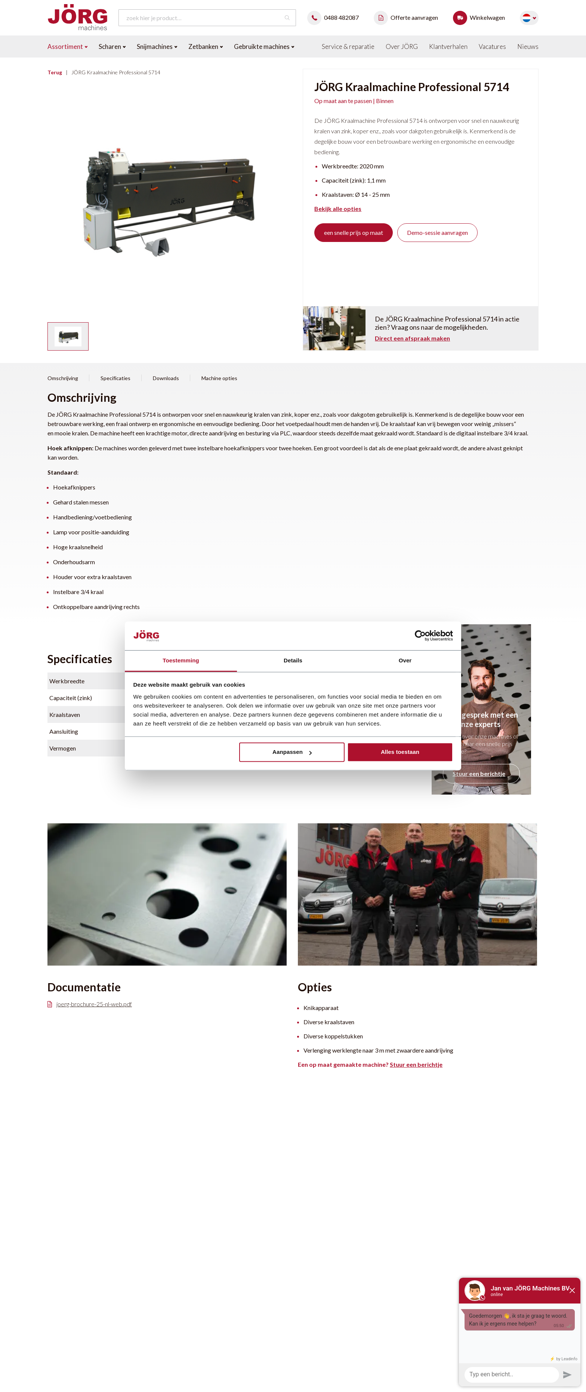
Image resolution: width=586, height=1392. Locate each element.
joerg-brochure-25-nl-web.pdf (89, 1004)
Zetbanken (205, 46)
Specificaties (115, 378)
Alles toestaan (400, 752)
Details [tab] (293, 660)
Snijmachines (157, 46)
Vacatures (492, 46)
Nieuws (528, 46)
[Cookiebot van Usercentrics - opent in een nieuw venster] (420, 635)
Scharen (112, 46)
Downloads (166, 378)
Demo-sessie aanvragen (437, 232)
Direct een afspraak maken (412, 338)
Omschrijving (62, 378)
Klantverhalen (448, 46)
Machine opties (219, 378)
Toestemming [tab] (181, 660)
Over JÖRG (402, 46)
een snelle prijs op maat (353, 232)
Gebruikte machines (264, 46)
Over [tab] (405, 660)
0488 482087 (335, 17)
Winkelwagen (481, 17)
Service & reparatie (348, 46)
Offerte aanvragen (407, 17)
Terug (54, 72)
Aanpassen (292, 752)
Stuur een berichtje (479, 773)
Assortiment (67, 46)
